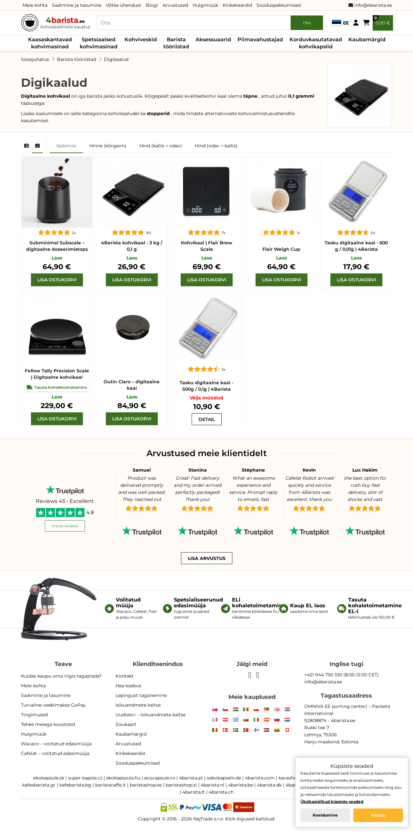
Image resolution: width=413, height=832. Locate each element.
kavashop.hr (292, 778)
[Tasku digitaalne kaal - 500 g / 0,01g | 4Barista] (356, 192)
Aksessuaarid (213, 39)
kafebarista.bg (75, 785)
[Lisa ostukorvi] (57, 279)
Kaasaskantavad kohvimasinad (50, 43)
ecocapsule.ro (159, 778)
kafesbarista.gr (38, 785)
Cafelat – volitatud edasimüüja (55, 753)
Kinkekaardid (237, 5)
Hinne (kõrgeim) (107, 146)
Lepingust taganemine (141, 695)
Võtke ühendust (123, 5)
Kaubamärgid (367, 39)
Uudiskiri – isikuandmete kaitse (151, 715)
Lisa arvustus (207, 558)
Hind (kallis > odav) (160, 146)
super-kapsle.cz (85, 778)
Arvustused (175, 5)
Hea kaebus (128, 686)
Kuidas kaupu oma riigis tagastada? (61, 676)
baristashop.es (146, 785)
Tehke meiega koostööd (48, 724)
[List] (26, 146)
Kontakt (125, 676)
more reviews (65, 526)
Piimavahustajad (260, 39)
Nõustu (378, 815)
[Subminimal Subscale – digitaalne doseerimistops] (56, 192)
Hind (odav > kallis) (216, 146)
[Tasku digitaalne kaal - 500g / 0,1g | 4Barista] (206, 328)
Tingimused (34, 715)
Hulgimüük (205, 5)
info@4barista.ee (370, 5)
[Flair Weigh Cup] (281, 192)
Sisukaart (126, 724)
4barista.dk (269, 785)
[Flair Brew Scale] (206, 192)
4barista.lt (193, 792)
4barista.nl (212, 785)
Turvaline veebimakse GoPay (53, 705)
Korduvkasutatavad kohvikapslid (315, 43)
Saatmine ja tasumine (76, 5)
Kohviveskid (141, 39)
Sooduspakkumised (279, 5)
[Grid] (37, 146)
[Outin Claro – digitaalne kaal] (131, 328)
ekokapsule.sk (48, 778)
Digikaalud (116, 59)
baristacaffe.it (110, 785)
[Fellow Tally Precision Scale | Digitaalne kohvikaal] (56, 328)
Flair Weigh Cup (281, 249)
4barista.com (260, 778)
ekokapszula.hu (123, 778)
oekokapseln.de (223, 778)
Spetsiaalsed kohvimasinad (98, 43)
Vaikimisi (66, 146)
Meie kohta (35, 5)
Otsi (307, 22)
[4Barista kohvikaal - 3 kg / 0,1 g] (131, 192)
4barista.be (240, 785)
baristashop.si (181, 785)
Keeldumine (325, 815)
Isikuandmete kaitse (138, 705)
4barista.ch (221, 792)
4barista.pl (191, 778)
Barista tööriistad (176, 43)
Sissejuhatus (35, 59)
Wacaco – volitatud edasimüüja (56, 744)
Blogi (152, 5)
